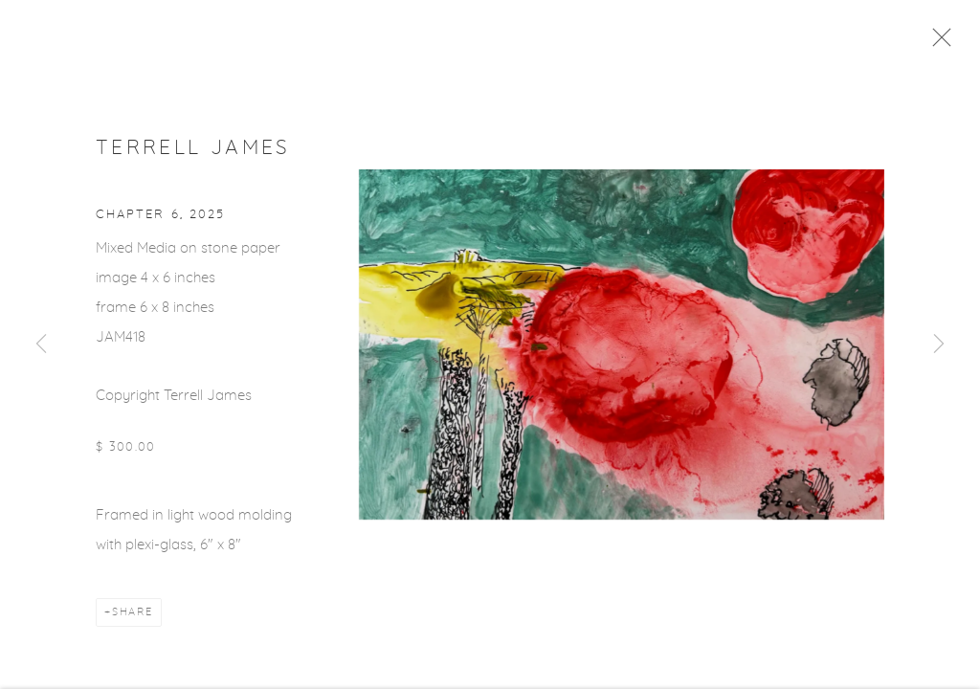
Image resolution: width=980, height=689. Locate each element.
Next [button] (939, 344)
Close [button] (940, 43)
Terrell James (193, 152)
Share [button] (132, 616)
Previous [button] (41, 344)
